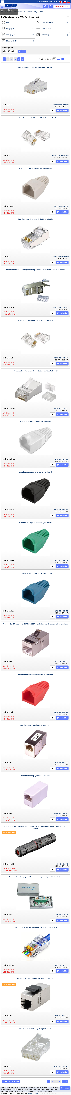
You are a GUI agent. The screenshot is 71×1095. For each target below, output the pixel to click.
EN (60, 2)
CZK (55, 2)
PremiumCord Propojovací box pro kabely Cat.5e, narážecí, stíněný (35, 877)
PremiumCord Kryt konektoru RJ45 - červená (35, 674)
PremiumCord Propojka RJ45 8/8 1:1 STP (35, 725)
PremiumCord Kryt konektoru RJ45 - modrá (35, 573)
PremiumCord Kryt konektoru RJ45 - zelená (35, 523)
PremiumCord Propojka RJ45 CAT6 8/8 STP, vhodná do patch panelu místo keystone (35, 624)
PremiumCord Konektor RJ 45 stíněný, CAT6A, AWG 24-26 (35, 371)
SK (68, 2)
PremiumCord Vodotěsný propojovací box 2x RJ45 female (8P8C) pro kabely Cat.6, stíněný (35, 827)
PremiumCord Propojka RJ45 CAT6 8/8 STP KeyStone (35, 978)
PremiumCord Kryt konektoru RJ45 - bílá (35, 421)
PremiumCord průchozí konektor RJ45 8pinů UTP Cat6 (35, 927)
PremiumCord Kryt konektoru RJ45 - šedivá (35, 168)
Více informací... (33, 1093)
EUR (50, 2)
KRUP (12, 6)
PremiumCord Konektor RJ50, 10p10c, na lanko (35, 1029)
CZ (64, 2)
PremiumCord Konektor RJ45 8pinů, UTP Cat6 (35, 320)
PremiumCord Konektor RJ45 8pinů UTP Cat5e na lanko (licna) (36, 118)
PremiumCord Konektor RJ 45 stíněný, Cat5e (35, 219)
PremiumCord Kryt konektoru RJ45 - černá (35, 472)
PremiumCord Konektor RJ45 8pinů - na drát (35, 67)
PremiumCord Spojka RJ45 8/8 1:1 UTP (35, 776)
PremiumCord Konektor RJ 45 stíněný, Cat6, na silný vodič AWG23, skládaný (35, 270)
